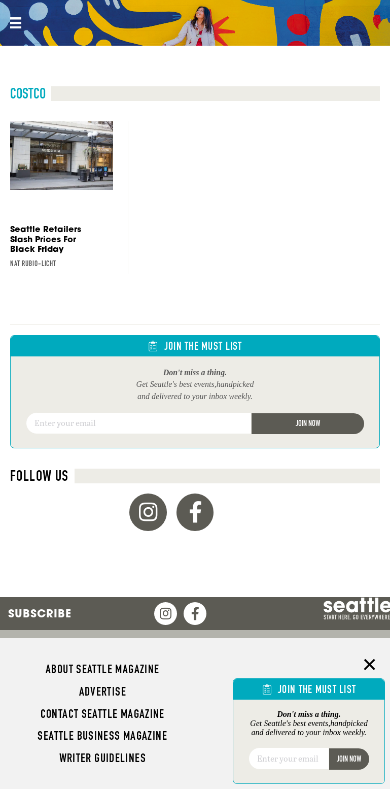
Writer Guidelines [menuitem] (103, 758)
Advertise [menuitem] (102, 691)
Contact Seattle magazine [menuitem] (103, 714)
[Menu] (14, 23)
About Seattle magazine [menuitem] (102, 669)
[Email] (139, 423)
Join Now (308, 423)
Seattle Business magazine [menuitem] (102, 736)
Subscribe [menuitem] (40, 613)
